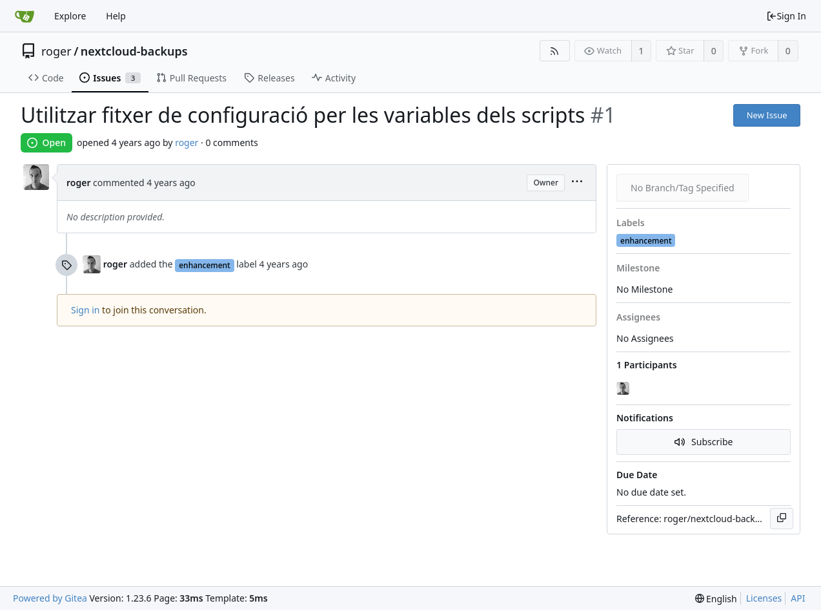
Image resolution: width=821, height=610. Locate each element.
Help (116, 16)
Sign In (786, 16)
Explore (70, 16)
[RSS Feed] (555, 50)
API (798, 598)
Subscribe (703, 442)
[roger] (624, 388)
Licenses (764, 598)
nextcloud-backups (134, 51)
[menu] (577, 182)
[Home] (24, 16)
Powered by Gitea (50, 598)
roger (56, 51)
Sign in (85, 310)
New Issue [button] (767, 115)
